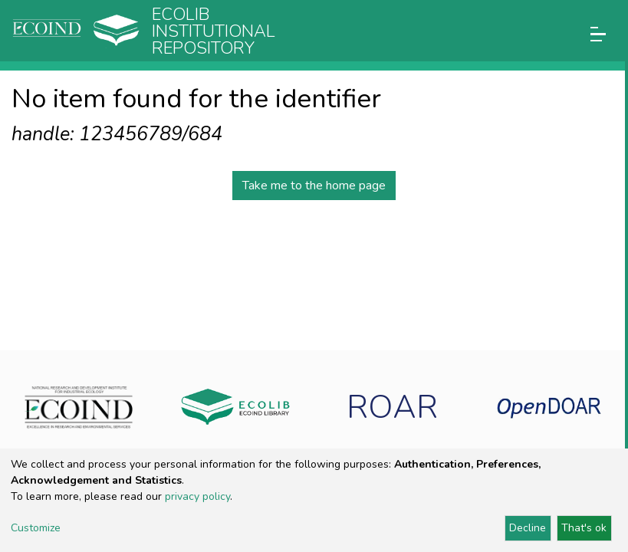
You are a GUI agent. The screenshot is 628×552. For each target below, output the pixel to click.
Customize (36, 528)
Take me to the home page (314, 185)
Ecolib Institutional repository (213, 31)
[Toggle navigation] (598, 34)
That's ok (584, 528)
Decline (527, 528)
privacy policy (197, 496)
